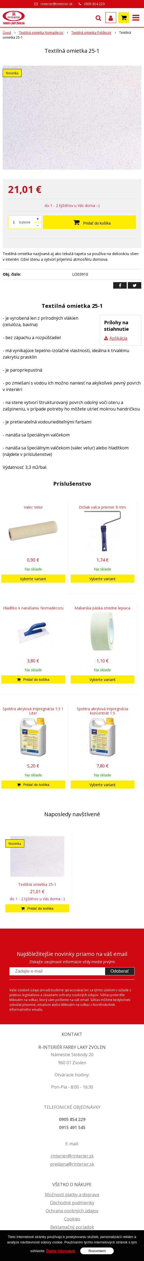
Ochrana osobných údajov (72, 1211)
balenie (25, 222)
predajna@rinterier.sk (72, 1164)
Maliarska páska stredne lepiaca (102, 608)
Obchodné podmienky (72, 1203)
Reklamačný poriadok (72, 1227)
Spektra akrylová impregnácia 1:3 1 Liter (33, 711)
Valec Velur (33, 507)
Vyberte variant (33, 578)
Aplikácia (118, 338)
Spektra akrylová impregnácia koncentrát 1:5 (102, 711)
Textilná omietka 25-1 (37, 884)
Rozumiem (97, 1251)
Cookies (72, 1219)
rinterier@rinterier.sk (56, 4)
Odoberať (119, 971)
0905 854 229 (94, 4)
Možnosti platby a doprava (72, 1194)
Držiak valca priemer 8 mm (102, 507)
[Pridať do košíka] (33, 679)
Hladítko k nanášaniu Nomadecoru (33, 608)
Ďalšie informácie (60, 1251)
